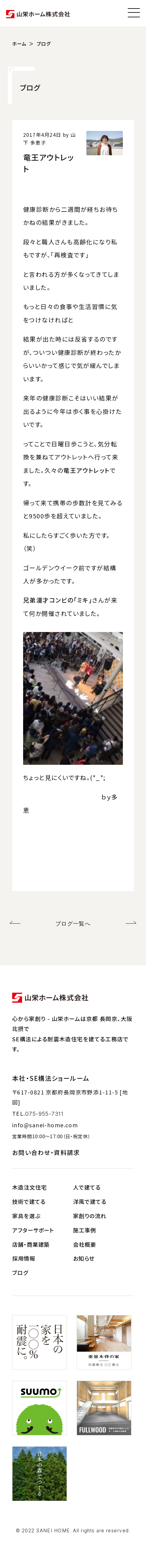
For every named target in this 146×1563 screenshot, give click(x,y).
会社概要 (84, 1244)
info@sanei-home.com (45, 1125)
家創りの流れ (89, 1216)
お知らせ (84, 1258)
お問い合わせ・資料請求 (46, 1152)
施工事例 (84, 1230)
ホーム (19, 43)
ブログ (44, 43)
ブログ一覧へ (73, 923)
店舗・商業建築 (31, 1244)
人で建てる (87, 1187)
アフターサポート (33, 1230)
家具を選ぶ (26, 1216)
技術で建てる (28, 1201)
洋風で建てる (89, 1201)
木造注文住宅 (29, 1187)
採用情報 (23, 1258)
